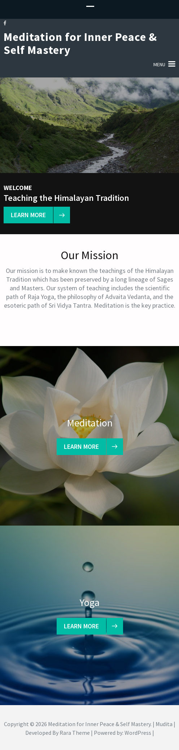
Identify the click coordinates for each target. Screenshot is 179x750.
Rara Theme (75, 732)
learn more (32, 215)
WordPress (138, 732)
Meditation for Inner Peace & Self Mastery (80, 43)
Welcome (18, 188)
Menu (159, 64)
